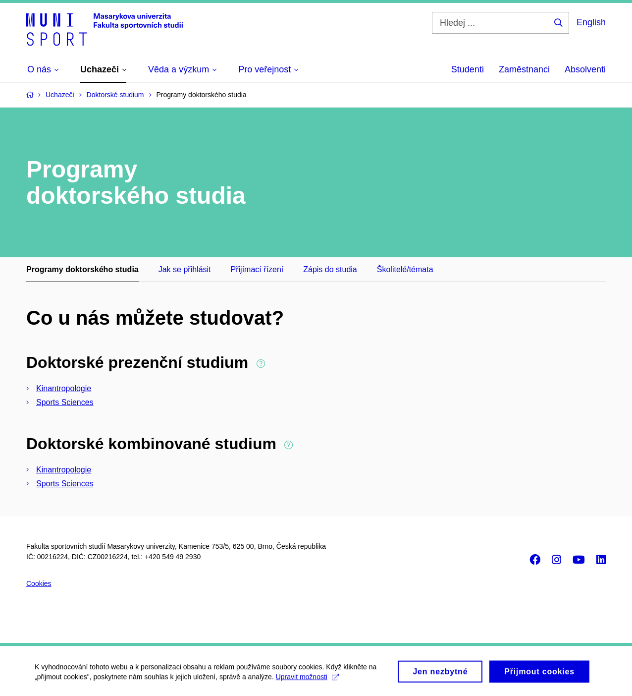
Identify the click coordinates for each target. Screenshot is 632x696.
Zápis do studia (330, 269)
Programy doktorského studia (82, 269)
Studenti (467, 69)
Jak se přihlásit (184, 269)
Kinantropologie (63, 388)
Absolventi (585, 69)
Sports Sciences (65, 402)
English (591, 22)
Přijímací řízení (257, 269)
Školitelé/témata (405, 269)
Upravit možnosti (307, 682)
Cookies (39, 583)
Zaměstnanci (524, 69)
